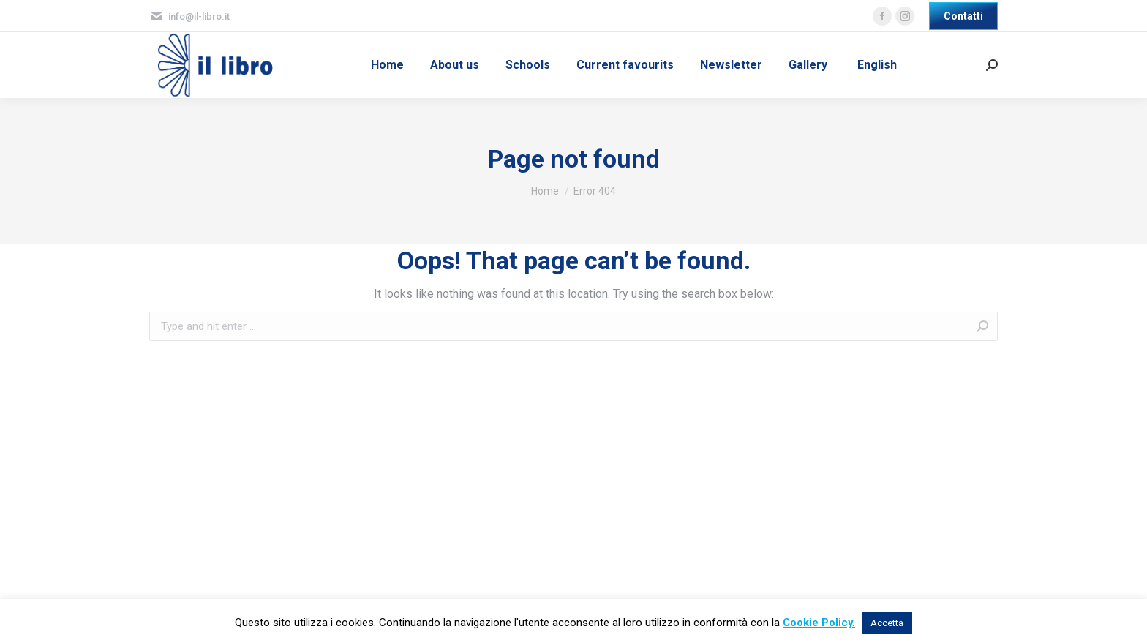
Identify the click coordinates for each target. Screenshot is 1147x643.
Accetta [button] (886, 622)
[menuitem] (387, 65)
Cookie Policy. (819, 622)
